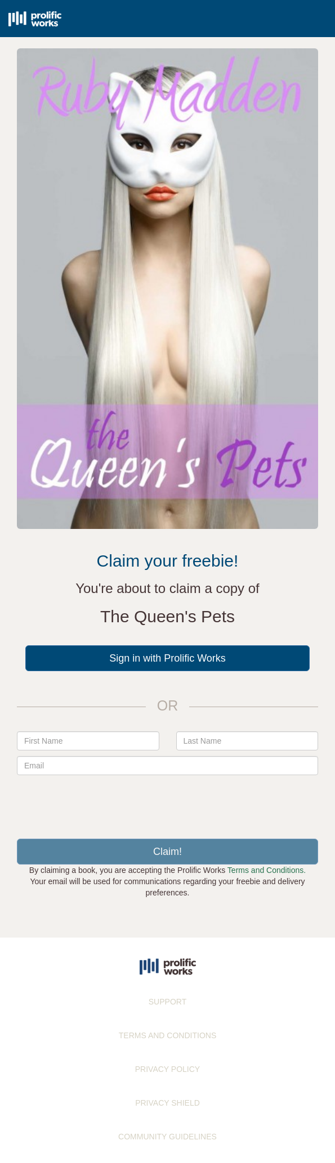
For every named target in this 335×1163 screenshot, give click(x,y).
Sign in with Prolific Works (167, 658)
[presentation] (167, 803)
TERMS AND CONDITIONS (167, 1035)
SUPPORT (167, 1001)
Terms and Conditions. (266, 870)
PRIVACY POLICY (167, 1069)
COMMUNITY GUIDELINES (167, 1136)
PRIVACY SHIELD (167, 1102)
